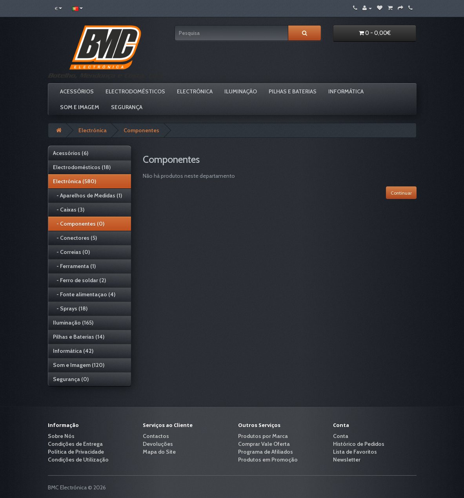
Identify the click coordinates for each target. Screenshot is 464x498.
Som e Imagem (79, 107)
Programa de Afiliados (265, 451)
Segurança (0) (71, 379)
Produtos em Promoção (268, 459)
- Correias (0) (71, 251)
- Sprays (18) (70, 308)
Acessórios (77, 91)
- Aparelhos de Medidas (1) (87, 195)
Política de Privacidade (76, 451)
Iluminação (240, 91)
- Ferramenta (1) (74, 266)
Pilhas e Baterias (293, 91)
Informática (346, 91)
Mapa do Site (159, 451)
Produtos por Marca (263, 436)
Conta (340, 436)
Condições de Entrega (75, 443)
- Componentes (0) (78, 223)
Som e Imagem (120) (78, 364)
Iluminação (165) (73, 322)
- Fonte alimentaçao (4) (84, 294)
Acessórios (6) (70, 153)
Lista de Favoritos (355, 451)
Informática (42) (73, 350)
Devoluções (158, 443)
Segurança (126, 107)
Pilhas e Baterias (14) (78, 336)
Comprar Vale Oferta (264, 443)
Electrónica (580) (74, 181)
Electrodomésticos (135, 91)
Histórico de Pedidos (358, 443)
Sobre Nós (61, 436)
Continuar (401, 193)
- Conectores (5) (75, 237)
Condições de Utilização (78, 459)
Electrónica (195, 91)
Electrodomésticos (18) (82, 167)
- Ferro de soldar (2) (79, 280)
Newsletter (346, 459)
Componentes (141, 130)
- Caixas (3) (68, 209)
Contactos (156, 436)
